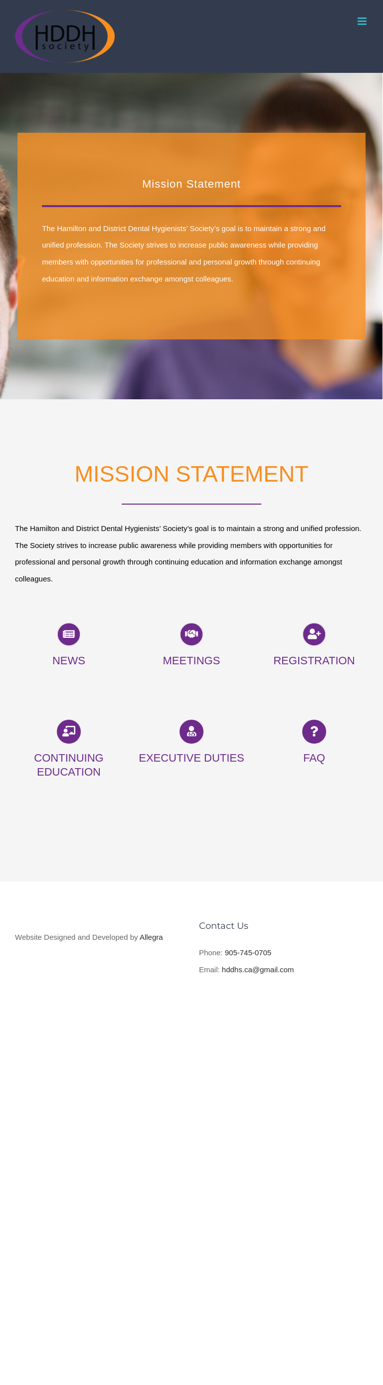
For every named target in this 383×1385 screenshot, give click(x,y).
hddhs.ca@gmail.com (258, 969)
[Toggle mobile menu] (363, 21)
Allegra (152, 937)
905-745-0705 (248, 952)
